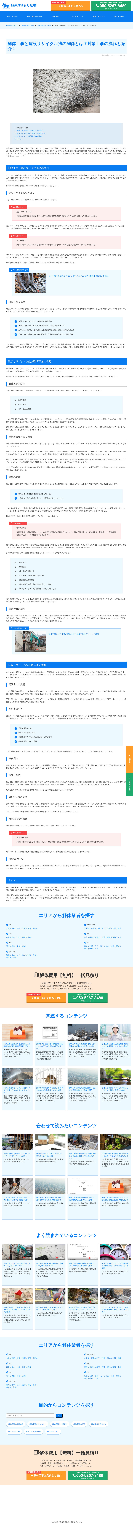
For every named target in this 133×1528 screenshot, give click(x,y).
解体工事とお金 (99, 16)
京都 (13, 928)
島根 (29, 937)
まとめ (19, 139)
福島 (119, 928)
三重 (96, 948)
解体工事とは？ (13, 16)
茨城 (114, 937)
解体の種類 (56, 16)
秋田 (103, 928)
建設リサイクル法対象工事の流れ (29, 136)
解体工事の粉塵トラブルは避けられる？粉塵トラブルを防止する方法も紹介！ (17, 1090)
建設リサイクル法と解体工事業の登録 (31, 133)
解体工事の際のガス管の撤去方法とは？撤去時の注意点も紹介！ (49, 1308)
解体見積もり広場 (19, 5)
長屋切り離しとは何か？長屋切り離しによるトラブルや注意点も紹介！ (115, 1155)
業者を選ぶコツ (77, 16)
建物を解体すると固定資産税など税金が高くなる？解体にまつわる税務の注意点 (17, 1309)
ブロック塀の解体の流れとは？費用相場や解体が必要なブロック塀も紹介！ (115, 1309)
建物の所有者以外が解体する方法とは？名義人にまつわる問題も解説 (82, 1308)
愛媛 (18, 946)
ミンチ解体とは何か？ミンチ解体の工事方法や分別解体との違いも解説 (78, 276)
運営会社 (59, 1506)
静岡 (85, 948)
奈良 (18, 928)
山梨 (91, 946)
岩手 (98, 928)
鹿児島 (8, 957)
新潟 (85, 946)
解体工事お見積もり (71, 6)
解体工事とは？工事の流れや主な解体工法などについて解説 (74, 634)
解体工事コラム (53, 1431)
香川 (8, 946)
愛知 (117, 946)
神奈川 (91, 937)
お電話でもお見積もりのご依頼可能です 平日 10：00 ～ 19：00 (111, 6)
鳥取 (24, 937)
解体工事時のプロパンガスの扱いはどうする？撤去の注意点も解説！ (115, 1089)
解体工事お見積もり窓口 (46, 998)
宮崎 (24, 955)
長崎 (34, 955)
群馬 (119, 937)
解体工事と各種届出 (59, 1424)
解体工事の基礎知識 (34, 16)
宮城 (109, 928)
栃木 (109, 937)
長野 (96, 946)
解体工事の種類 (79, 1424)
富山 (107, 946)
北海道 (86, 928)
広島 (8, 937)
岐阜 (91, 948)
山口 (18, 937)
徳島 (13, 946)
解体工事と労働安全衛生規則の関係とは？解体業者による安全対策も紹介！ (115, 1046)
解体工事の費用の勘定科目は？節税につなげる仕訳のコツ (49, 1265)
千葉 (103, 937)
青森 (92, 928)
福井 (112, 946)
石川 (101, 946)
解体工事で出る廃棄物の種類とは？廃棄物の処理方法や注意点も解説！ (82, 1045)
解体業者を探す (120, 16)
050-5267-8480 (130, 784)
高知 (24, 946)
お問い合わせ (87, 1506)
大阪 (8, 928)
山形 (114, 928)
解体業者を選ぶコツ (98, 1424)
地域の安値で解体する (130, 759)
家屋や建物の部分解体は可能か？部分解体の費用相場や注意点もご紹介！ (82, 1156)
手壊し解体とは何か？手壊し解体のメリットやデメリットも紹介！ (17, 1155)
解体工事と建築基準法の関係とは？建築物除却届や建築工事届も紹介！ (17, 1045)
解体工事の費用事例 (33, 1431)
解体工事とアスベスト (37, 1424)
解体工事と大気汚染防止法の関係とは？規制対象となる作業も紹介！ (82, 1089)
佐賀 (29, 955)
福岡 (8, 955)
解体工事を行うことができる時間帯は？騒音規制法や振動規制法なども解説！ (115, 1266)
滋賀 (29, 928)
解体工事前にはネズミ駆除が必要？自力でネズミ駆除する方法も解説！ (49, 1089)
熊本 (13, 955)
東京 (85, 937)
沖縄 (15, 957)
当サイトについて (47, 1506)
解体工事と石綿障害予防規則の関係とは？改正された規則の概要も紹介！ (49, 1046)
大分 (18, 955)
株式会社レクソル (12, 25)
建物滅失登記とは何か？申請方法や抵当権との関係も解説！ (49, 1155)
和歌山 (35, 928)
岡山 (13, 937)
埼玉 (98, 937)
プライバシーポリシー (72, 1506)
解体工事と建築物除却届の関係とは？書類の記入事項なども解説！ (81, 1199)
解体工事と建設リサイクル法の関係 (30, 130)
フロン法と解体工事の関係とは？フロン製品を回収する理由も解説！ (17, 1199)
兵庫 (24, 928)
